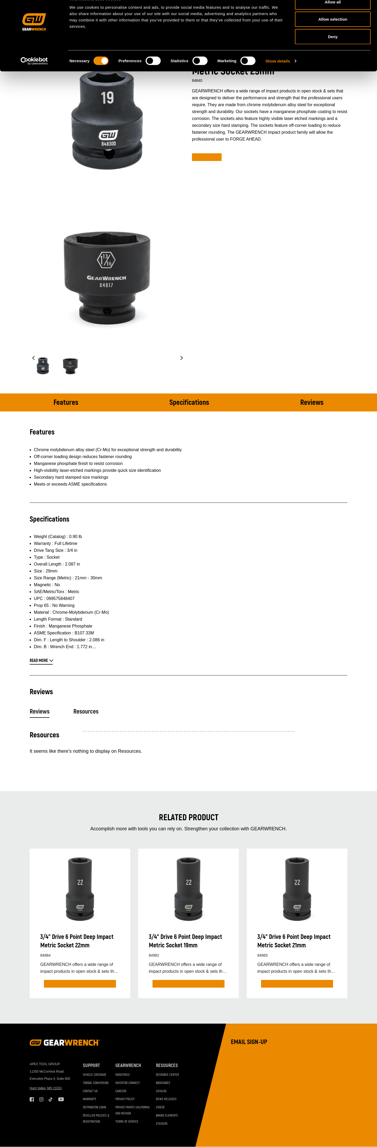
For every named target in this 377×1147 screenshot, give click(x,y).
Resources (85, 711)
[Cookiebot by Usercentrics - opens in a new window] (34, 73)
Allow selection (332, 31)
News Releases (166, 1099)
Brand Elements (167, 1116)
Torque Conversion (96, 1083)
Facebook (32, 1099)
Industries (122, 1075)
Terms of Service (126, 1122)
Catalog (161, 1091)
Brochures (163, 1083)
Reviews (312, 402)
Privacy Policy (124, 1099)
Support (91, 1066)
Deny (333, 48)
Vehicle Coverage (94, 1075)
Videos (160, 1107)
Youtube (60, 1099)
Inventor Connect (127, 1083)
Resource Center (167, 1075)
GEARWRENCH (128, 1066)
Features (65, 402)
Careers (121, 1091)
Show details (278, 73)
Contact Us (90, 1091)
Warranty (89, 1099)
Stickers (162, 1124)
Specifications (189, 402)
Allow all (333, 14)
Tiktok (51, 1099)
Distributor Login (94, 1107)
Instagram (41, 1099)
